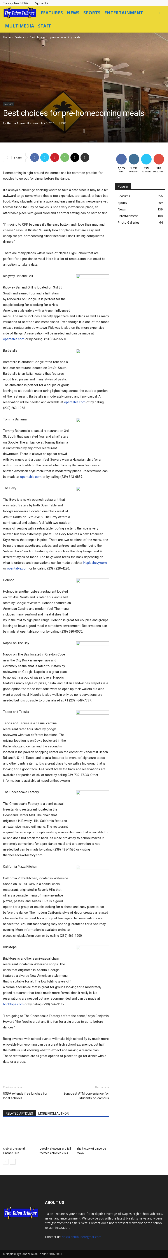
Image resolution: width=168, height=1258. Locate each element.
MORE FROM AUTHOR (53, 1113)
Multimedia (19, 26)
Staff (44, 26)
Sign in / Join (42, 3)
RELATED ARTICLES (19, 1113)
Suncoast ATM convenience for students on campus (86, 1096)
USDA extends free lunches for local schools (25, 1096)
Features (52, 13)
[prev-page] (6, 1162)
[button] (159, 13)
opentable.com (13, 339)
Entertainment (123, 13)
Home (7, 37)
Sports (91, 13)
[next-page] (13, 1162)
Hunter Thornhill (18, 123)
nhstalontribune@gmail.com (82, 1237)
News (73, 13)
